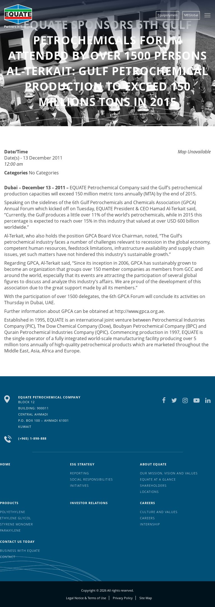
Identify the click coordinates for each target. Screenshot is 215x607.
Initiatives (79, 485)
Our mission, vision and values (169, 473)
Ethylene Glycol (15, 518)
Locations (149, 492)
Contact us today (17, 541)
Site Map (145, 598)
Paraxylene (10, 530)
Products (9, 503)
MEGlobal (191, 15)
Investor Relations (89, 503)
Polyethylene (12, 512)
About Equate (153, 464)
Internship (150, 524)
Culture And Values (158, 512)
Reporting (79, 473)
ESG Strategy (82, 464)
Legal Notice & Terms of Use (86, 598)
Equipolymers (167, 15)
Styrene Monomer (16, 524)
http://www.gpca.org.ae (139, 311)
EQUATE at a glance (158, 479)
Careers (147, 503)
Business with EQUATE (20, 550)
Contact (7, 557)
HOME (5, 464)
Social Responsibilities (91, 479)
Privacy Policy (123, 598)
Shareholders (153, 485)
